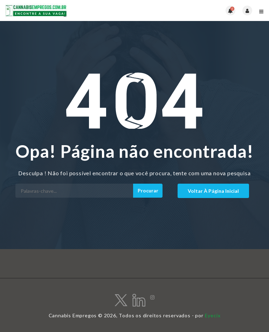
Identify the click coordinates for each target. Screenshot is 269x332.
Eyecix (213, 315)
